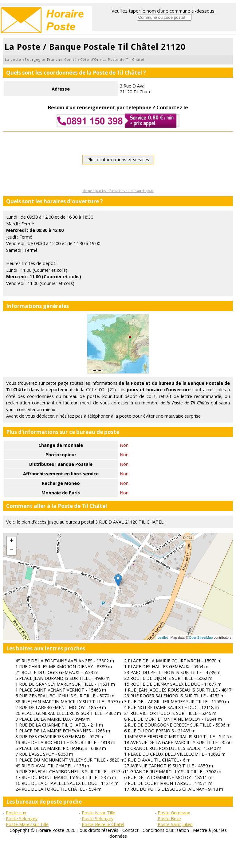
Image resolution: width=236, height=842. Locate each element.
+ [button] (12, 541)
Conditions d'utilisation (166, 830)
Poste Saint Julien (175, 824)
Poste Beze (169, 818)
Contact (130, 830)
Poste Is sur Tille (98, 813)
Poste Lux (16, 813)
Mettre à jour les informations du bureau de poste (118, 191)
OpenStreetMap (201, 637)
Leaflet (163, 637)
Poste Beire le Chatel (103, 824)
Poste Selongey (21, 818)
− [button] (12, 550)
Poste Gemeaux (174, 813)
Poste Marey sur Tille (27, 824)
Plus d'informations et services (118, 159)
